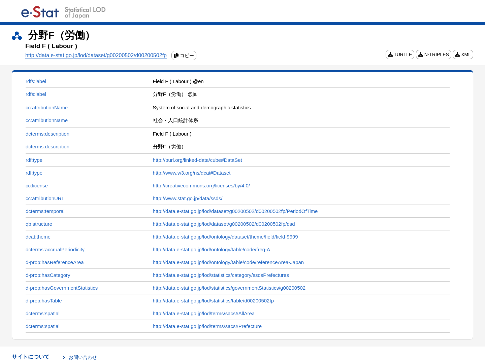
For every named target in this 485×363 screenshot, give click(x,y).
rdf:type (34, 160)
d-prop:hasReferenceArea (55, 262)
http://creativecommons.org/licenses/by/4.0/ (201, 185)
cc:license (37, 185)
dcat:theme (38, 237)
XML (463, 54)
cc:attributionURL (45, 198)
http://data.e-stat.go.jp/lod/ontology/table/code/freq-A (211, 249)
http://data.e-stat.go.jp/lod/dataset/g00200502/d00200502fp (96, 55)
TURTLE (400, 54)
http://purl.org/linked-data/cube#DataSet (197, 160)
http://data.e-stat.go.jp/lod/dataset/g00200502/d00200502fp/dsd (224, 224)
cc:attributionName (47, 107)
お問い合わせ (83, 357)
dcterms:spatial (43, 313)
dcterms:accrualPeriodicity (55, 249)
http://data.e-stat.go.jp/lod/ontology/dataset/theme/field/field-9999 (225, 237)
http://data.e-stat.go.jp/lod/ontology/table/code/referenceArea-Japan (228, 262)
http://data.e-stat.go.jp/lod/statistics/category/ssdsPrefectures (221, 275)
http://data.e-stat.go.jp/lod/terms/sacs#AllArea (204, 313)
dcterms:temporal (45, 211)
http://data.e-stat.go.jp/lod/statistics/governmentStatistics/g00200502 (229, 288)
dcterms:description (47, 134)
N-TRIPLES (433, 54)
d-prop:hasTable (44, 300)
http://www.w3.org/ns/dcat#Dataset (192, 173)
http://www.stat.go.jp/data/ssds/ (188, 198)
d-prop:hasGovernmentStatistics (62, 288)
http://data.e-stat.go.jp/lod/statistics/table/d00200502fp (213, 300)
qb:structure (39, 224)
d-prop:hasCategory (48, 275)
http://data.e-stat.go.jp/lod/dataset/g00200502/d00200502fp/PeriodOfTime (235, 211)
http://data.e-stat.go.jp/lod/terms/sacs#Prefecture (207, 326)
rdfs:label (36, 81)
